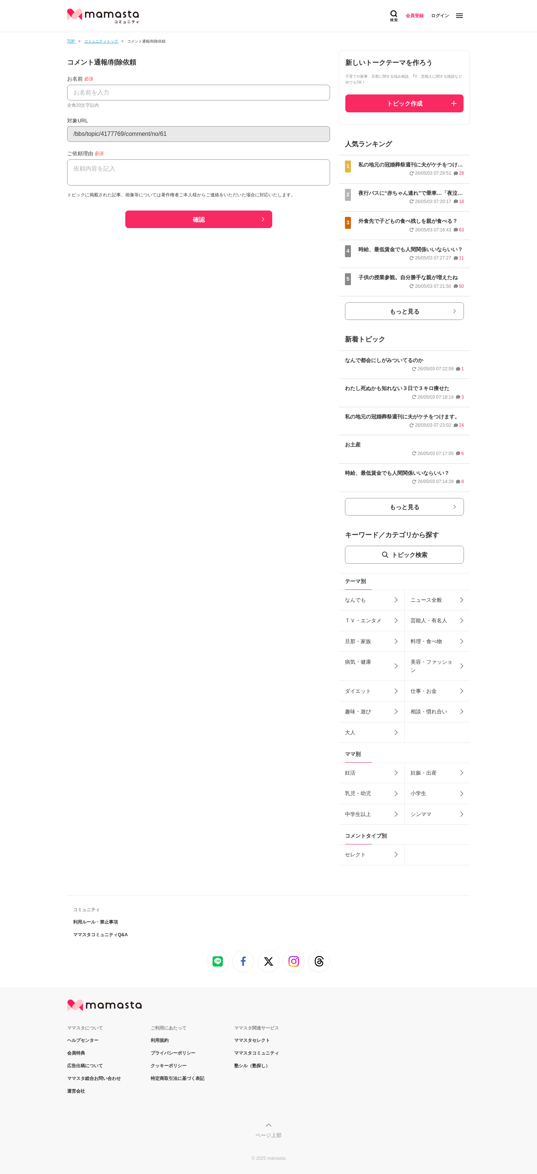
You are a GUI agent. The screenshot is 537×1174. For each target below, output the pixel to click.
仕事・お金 (424, 691)
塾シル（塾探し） (252, 1066)
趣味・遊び (358, 711)
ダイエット (358, 691)
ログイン (440, 15)
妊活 (350, 773)
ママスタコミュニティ (256, 1053)
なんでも (355, 600)
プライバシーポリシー (173, 1053)
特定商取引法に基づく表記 (177, 1078)
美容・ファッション (431, 666)
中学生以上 (358, 814)
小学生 (418, 793)
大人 (350, 732)
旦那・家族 (358, 641)
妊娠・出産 (424, 773)
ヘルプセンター (82, 1040)
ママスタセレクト (252, 1040)
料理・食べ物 (426, 641)
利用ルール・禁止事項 (95, 922)
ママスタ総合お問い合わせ (94, 1078)
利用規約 (160, 1040)
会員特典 (76, 1053)
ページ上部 (268, 1135)
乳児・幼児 (358, 793)
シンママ (421, 814)
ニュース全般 (426, 600)
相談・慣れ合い (429, 711)
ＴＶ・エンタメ (363, 620)
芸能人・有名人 (429, 620)
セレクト (355, 854)
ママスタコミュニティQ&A (100, 934)
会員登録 (415, 15)
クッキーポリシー (168, 1066)
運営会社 (76, 1091)
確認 (199, 220)
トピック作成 (405, 103)
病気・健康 (358, 662)
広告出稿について (85, 1066)
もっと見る (405, 311)
